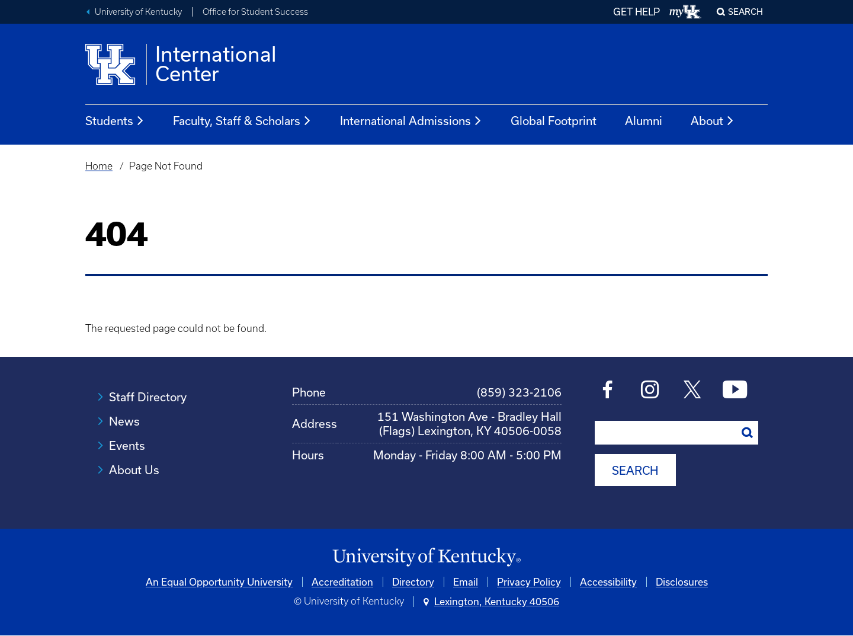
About (713, 121)
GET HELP (636, 11)
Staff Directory (148, 397)
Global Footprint (554, 120)
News (124, 421)
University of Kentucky (138, 12)
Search (745, 12)
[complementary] (725, 547)
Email (465, 581)
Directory (413, 581)
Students (115, 121)
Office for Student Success (255, 12)
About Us (134, 470)
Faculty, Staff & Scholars (242, 121)
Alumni (643, 120)
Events (127, 445)
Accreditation (342, 581)
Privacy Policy (529, 581)
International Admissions (411, 121)
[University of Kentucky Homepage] (426, 557)
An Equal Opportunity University (219, 581)
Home (99, 166)
